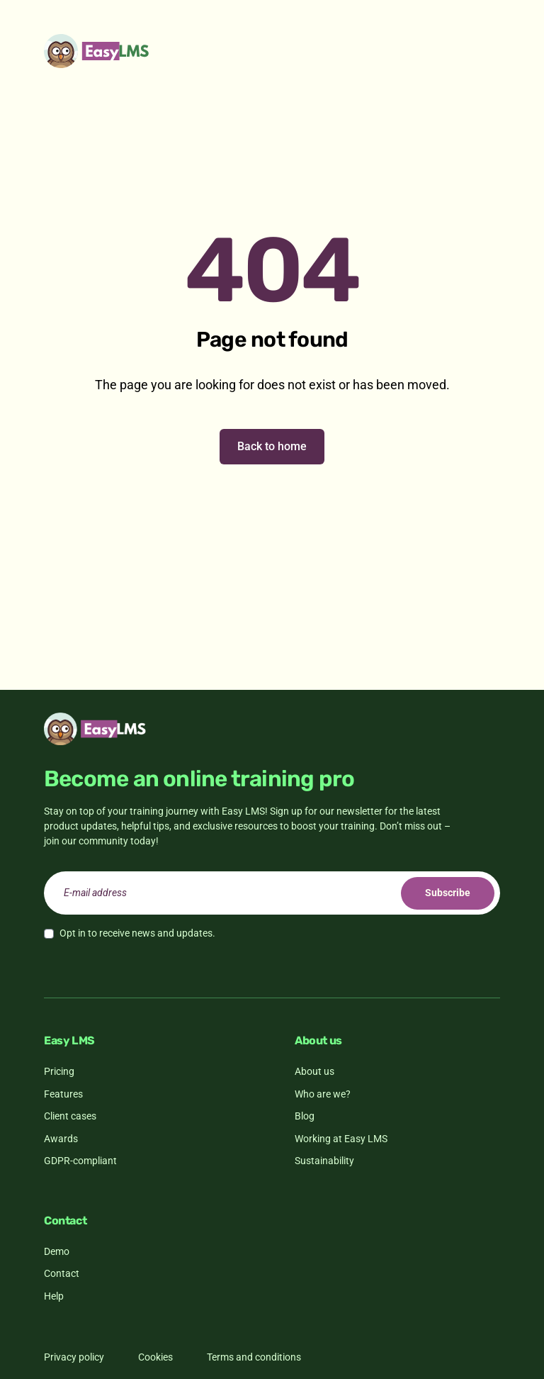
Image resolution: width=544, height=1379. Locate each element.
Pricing (59, 1071)
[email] (272, 893)
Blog (304, 1116)
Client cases (70, 1116)
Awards (61, 1138)
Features (63, 1094)
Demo (56, 1251)
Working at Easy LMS (341, 1138)
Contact (61, 1273)
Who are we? (323, 1094)
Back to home (272, 446)
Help (54, 1296)
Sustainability (324, 1160)
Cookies (155, 1357)
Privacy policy (74, 1357)
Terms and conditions (254, 1357)
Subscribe (447, 892)
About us (314, 1071)
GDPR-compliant (80, 1160)
